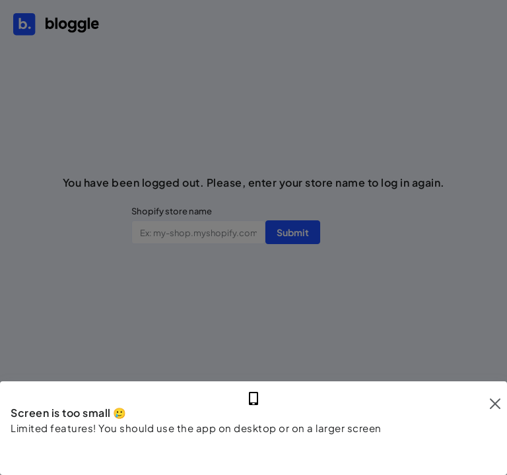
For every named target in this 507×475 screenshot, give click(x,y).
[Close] (495, 404)
